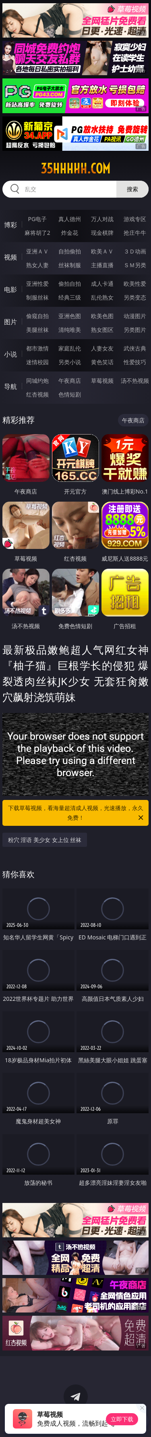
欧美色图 (102, 316)
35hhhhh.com (75, 168)
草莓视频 (102, 380)
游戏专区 (135, 219)
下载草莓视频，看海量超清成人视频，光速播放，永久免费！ (76, 813)
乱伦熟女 (102, 297)
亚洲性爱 (37, 283)
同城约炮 (37, 380)
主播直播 (102, 265)
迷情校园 (37, 362)
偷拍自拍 (69, 283)
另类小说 (69, 362)
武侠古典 (135, 348)
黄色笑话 (102, 362)
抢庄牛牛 (135, 232)
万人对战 (102, 219)
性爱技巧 (135, 362)
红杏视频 (37, 394)
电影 (10, 289)
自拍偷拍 (69, 251)
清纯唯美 (69, 329)
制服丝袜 (37, 297)
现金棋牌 (102, 232)
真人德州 (69, 219)
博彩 (10, 224)
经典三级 (69, 297)
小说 (10, 354)
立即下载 (122, 1419)
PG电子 (37, 219)
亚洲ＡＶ (37, 251)
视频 (10, 257)
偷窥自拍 (37, 316)
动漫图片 (135, 316)
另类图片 (135, 329)
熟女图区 (102, 329)
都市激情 (37, 348)
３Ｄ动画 (135, 251)
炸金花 (69, 232)
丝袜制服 (69, 265)
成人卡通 (102, 283)
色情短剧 (69, 394)
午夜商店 (69, 380)
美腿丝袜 (37, 329)
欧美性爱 (135, 283)
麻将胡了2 (37, 232)
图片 (10, 321)
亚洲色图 (69, 316)
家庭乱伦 (69, 348)
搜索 (132, 189)
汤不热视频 (135, 380)
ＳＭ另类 (135, 265)
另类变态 (135, 297)
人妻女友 (102, 348)
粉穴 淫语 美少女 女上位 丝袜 (45, 840)
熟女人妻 (37, 265)
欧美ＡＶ (102, 251)
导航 (10, 386)
